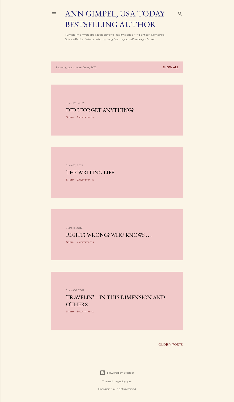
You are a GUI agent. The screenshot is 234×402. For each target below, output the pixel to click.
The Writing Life (90, 172)
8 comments (85, 311)
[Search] (180, 12)
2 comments (85, 117)
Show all (170, 67)
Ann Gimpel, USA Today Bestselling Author (115, 19)
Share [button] (70, 117)
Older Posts (170, 345)
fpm (129, 381)
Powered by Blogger (117, 372)
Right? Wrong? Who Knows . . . (109, 234)
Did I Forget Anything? (100, 110)
